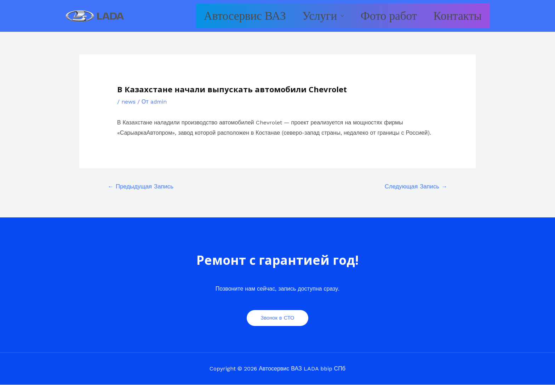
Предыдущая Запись (141, 186)
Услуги (302, 16)
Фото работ (378, 16)
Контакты (454, 16)
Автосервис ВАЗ (221, 16)
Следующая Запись (415, 186)
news (128, 101)
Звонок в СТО (278, 318)
